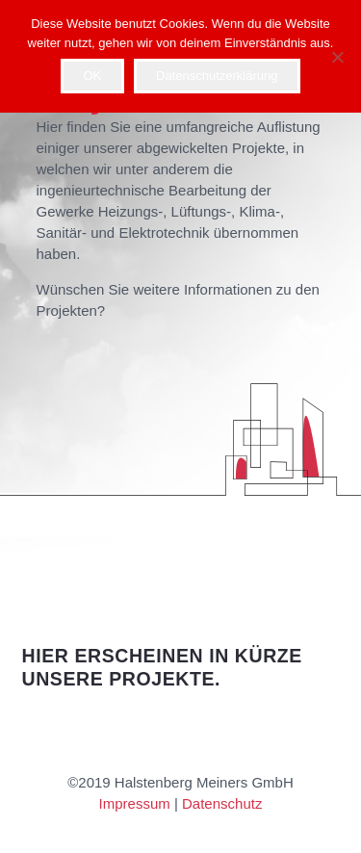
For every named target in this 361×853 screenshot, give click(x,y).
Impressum (134, 803)
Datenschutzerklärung (216, 75)
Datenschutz (222, 803)
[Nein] (337, 56)
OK (92, 75)
